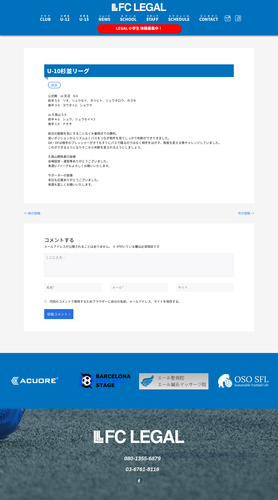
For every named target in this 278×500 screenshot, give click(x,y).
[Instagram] (227, 18)
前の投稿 (32, 213)
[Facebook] (238, 18)
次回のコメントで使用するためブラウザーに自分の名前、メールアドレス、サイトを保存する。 (115, 301)
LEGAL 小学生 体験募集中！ (139, 28)
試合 (54, 85)
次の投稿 (246, 213)
